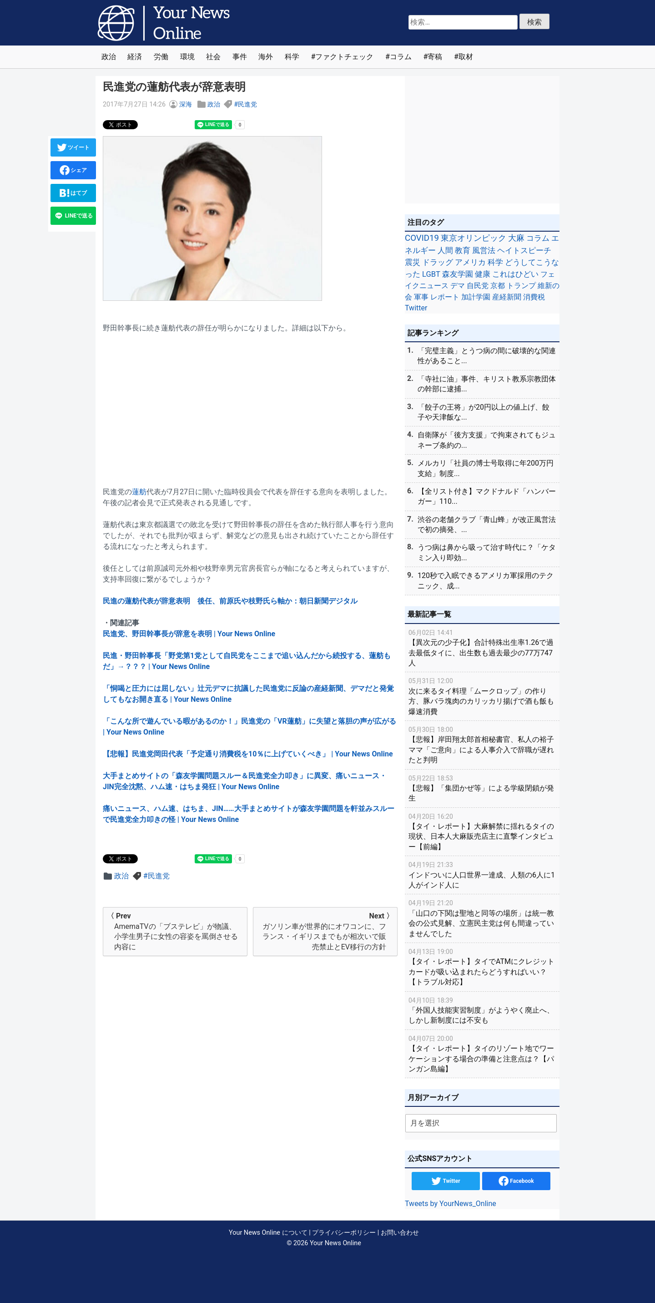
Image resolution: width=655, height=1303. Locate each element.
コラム (401, 56)
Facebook (516, 1181)
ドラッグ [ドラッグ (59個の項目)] (437, 262)
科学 (292, 56)
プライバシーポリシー (344, 1233)
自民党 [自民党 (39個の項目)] (478, 285)
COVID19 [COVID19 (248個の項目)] (422, 238)
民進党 (247, 104)
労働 (161, 56)
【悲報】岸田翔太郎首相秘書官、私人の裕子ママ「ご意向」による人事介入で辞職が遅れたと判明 (482, 744)
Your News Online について (268, 1233)
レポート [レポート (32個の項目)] (444, 297)
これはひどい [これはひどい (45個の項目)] (515, 274)
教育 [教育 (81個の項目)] (462, 250)
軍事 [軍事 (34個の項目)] (421, 297)
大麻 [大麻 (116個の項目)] (516, 238)
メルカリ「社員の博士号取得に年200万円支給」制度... (486, 468)
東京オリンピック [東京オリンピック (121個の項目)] (473, 238)
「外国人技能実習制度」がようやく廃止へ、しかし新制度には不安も (482, 1010)
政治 (108, 56)
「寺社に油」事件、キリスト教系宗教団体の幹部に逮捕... (487, 384)
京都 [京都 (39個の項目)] (497, 285)
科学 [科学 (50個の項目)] (495, 262)
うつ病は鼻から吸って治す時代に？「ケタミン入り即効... (487, 552)
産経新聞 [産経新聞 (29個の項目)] (506, 297)
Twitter (445, 1181)
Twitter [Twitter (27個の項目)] (416, 308)
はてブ (73, 193)
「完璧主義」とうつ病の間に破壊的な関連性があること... (487, 355)
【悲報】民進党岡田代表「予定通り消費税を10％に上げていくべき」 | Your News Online (248, 754)
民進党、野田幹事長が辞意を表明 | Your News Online (189, 633)
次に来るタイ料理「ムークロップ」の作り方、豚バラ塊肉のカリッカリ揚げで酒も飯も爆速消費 (482, 695)
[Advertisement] (250, 404)
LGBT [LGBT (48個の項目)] (431, 274)
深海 (185, 104)
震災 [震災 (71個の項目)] (412, 262)
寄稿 (435, 56)
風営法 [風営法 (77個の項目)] (483, 250)
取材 (465, 56)
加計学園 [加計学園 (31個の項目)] (475, 297)
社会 (213, 56)
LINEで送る (73, 216)
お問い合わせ (400, 1233)
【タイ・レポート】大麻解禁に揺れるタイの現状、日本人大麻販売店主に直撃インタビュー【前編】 (482, 831)
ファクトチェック (344, 56)
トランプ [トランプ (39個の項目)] (521, 285)
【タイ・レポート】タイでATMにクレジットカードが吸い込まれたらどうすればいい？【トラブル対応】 (482, 966)
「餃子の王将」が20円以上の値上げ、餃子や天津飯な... (483, 412)
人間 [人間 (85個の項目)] (445, 250)
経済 (134, 56)
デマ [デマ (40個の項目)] (457, 285)
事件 (239, 56)
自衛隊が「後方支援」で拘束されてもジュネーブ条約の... (487, 440)
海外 (265, 56)
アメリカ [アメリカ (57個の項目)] (470, 262)
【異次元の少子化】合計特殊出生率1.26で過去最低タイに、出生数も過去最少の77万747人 (482, 647)
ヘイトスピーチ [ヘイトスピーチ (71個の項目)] (524, 250)
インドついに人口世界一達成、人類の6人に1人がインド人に (482, 874)
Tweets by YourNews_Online (450, 1203)
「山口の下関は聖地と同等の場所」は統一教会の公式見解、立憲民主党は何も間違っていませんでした (482, 918)
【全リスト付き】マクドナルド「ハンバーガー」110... (487, 496)
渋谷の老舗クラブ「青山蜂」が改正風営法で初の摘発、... (487, 524)
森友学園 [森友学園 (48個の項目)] (457, 274)
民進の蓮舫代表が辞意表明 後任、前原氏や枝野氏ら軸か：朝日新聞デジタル (230, 601)
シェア (73, 170)
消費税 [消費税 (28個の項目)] (534, 297)
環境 (187, 56)
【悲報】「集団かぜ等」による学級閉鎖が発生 (482, 788)
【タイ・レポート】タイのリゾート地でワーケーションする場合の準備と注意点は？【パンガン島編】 (482, 1053)
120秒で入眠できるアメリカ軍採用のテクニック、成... (486, 580)
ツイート (73, 147)
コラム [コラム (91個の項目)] (537, 238)
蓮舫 (139, 491)
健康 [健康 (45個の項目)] (482, 274)
